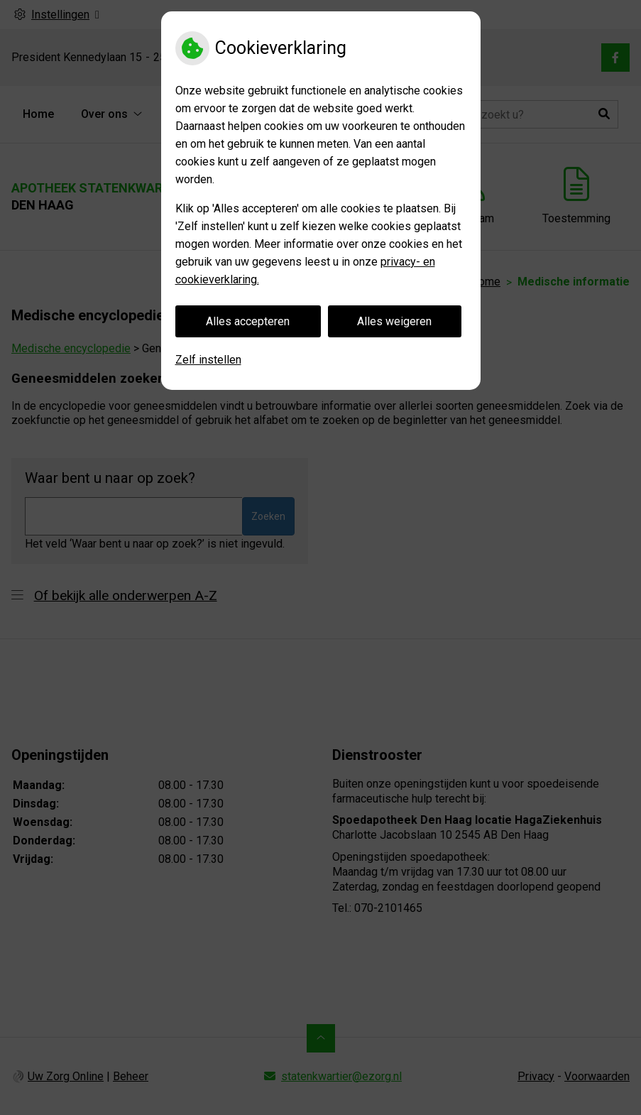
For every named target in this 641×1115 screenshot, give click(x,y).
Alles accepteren (248, 321)
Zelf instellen (208, 359)
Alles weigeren (394, 321)
